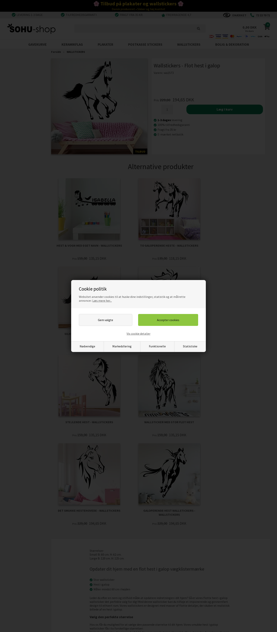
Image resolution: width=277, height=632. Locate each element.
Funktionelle (157, 346)
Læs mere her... (102, 300)
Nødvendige (87, 346)
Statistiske (190, 346)
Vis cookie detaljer (138, 333)
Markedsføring (122, 346)
